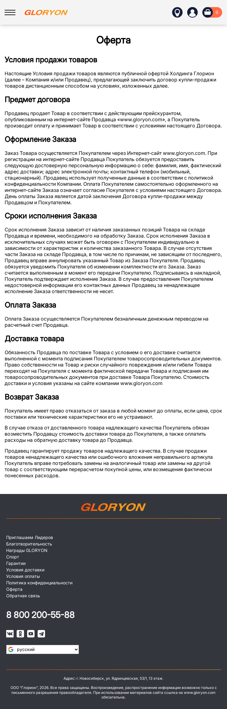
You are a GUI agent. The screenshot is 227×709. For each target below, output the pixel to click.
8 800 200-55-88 (40, 615)
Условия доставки (25, 569)
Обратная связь (23, 595)
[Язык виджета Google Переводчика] (42, 649)
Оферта (14, 589)
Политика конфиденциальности (39, 582)
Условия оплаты (23, 576)
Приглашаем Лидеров (29, 537)
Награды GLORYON (26, 550)
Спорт (12, 556)
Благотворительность (29, 543)
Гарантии (16, 563)
